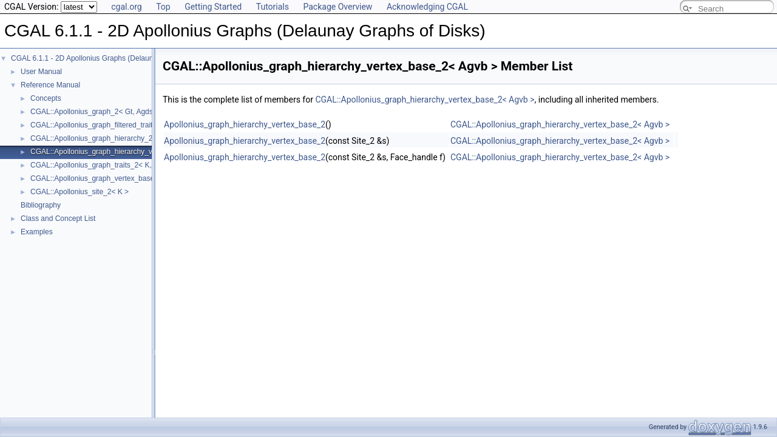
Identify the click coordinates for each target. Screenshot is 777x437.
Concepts (45, 98)
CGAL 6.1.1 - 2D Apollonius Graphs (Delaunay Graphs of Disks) (114, 58)
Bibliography (41, 205)
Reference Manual (50, 85)
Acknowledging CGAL (427, 7)
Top (163, 7)
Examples (37, 232)
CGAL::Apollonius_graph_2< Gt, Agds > (94, 111)
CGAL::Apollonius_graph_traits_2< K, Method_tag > (114, 165)
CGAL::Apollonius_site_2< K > (79, 192)
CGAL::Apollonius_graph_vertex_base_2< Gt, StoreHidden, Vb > (135, 178)
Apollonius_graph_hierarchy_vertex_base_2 (244, 124)
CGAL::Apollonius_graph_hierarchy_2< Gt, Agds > (111, 138)
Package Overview (337, 7)
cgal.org (126, 7)
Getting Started (213, 7)
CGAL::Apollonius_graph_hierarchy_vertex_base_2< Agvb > (127, 151)
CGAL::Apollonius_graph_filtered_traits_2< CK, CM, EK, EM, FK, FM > (144, 125)
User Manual (41, 71)
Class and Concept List (58, 218)
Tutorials (272, 7)
